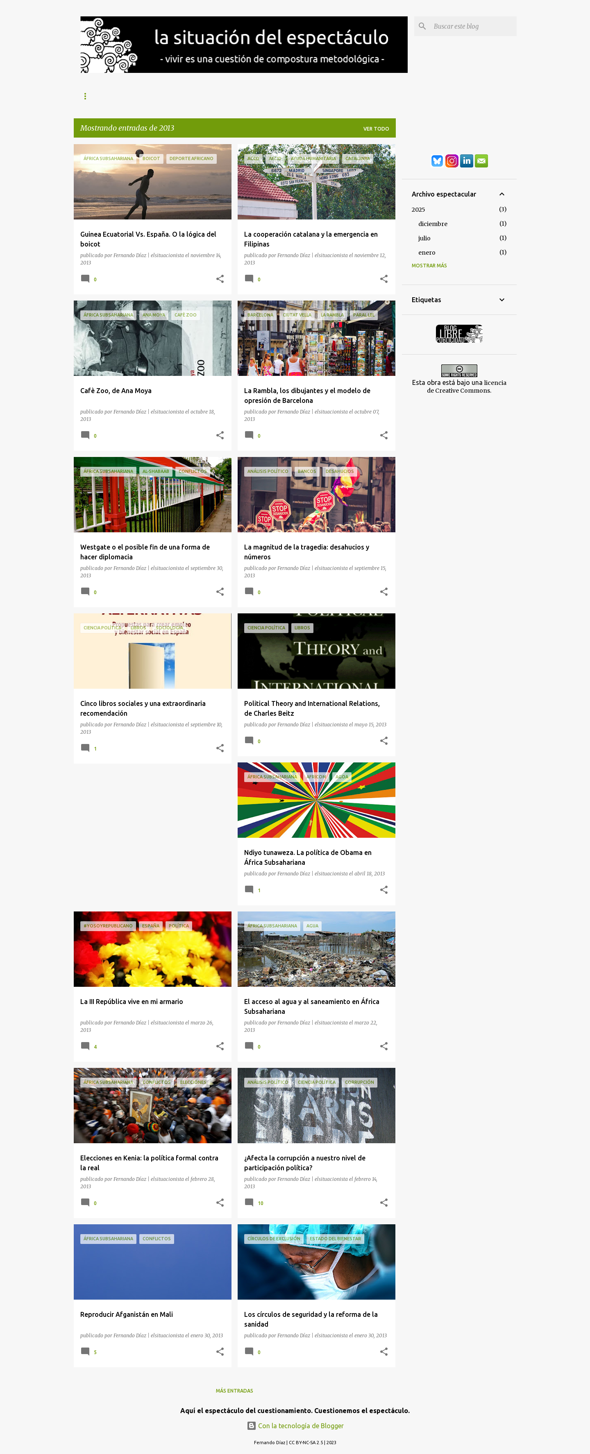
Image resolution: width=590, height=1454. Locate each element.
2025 (418, 209)
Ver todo (376, 128)
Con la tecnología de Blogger (295, 1425)
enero (427, 252)
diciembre (432, 224)
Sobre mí (92, 96)
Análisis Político (213, 96)
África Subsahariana (285, 96)
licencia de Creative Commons (466, 386)
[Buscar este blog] (474, 26)
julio (424, 238)
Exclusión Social (147, 96)
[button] (220, 279)
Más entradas (234, 1390)
